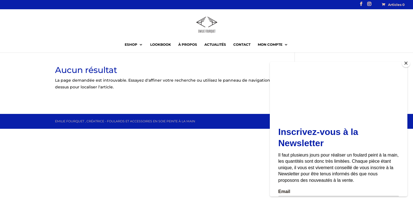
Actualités (215, 45)
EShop (131, 45)
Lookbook (160, 45)
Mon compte (270, 45)
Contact (241, 45)
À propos (187, 45)
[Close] (406, 63)
